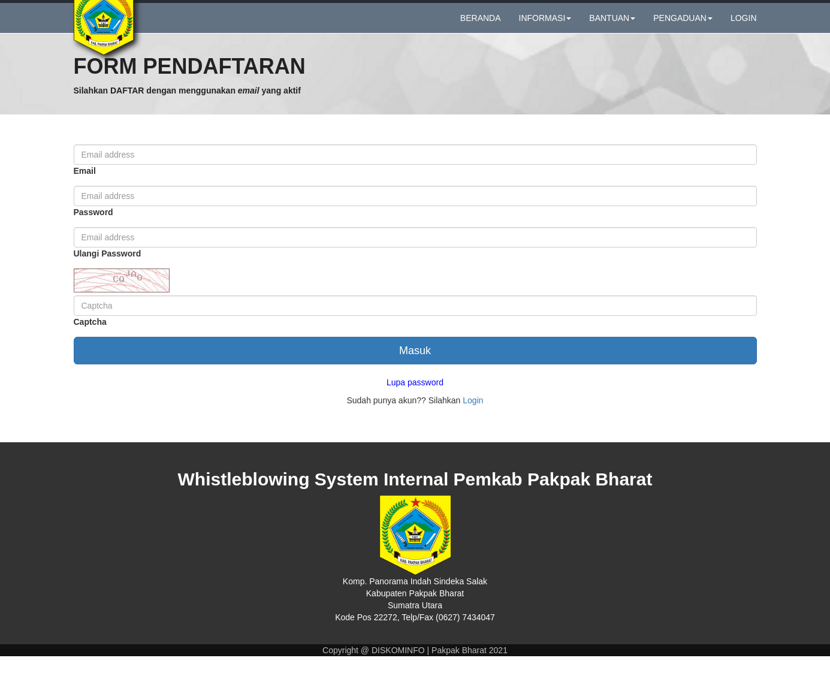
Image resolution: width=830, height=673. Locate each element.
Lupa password (415, 399)
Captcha (90, 338)
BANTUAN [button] (612, 26)
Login (473, 417)
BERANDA (480, 26)
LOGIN (744, 26)
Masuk (415, 367)
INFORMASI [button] (545, 26)
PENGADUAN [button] (683, 26)
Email (85, 187)
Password (93, 229)
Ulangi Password (107, 270)
